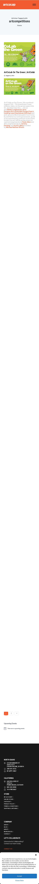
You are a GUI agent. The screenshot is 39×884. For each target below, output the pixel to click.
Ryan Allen (26, 122)
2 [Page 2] (11, 713)
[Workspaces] (9, 831)
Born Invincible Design (19, 111)
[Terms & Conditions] (11, 806)
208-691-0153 (11, 769)
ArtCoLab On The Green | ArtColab (19, 72)
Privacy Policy (19, 880)
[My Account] (9, 797)
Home (19, 25)
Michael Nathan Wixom (15, 127)
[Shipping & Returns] (11, 808)
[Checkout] (8, 801)
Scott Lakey (18, 126)
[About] (6, 824)
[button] (36, 855)
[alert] (19, 728)
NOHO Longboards (14, 110)
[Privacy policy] (10, 804)
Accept (19, 876)
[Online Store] (9, 799)
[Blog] (6, 827)
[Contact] (7, 834)
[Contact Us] (8, 849)
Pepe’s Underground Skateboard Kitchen (19, 112)
